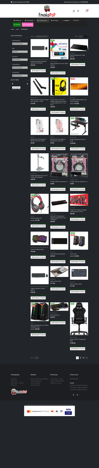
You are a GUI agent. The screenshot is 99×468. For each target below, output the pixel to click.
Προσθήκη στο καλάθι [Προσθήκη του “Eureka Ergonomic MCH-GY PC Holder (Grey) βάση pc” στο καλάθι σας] (39, 185)
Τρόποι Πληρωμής (35, 383)
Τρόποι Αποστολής (35, 385)
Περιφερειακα (44, 20)
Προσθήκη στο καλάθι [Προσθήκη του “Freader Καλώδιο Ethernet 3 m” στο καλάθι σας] (59, 189)
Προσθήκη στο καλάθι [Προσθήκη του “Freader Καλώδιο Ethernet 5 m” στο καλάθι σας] (79, 189)
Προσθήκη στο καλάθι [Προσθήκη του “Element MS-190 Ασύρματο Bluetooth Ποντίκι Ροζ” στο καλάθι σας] (59, 148)
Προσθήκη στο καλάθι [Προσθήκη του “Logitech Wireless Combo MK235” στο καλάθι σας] (39, 298)
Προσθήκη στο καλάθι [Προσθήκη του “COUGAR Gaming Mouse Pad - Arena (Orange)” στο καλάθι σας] (79, 109)
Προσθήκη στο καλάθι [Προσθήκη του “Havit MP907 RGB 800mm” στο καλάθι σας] (59, 261)
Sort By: (32, 36)
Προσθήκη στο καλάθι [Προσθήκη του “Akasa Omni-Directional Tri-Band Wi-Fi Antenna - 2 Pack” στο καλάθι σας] (39, 109)
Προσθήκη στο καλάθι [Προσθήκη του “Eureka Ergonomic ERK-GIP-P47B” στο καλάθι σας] (79, 149)
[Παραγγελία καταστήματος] (41, 36)
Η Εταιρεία (13, 379)
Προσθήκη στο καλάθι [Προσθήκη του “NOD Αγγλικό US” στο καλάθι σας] (59, 322)
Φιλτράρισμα (16, 87)
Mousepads (72, 53)
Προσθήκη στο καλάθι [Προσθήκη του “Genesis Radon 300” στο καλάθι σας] (39, 226)
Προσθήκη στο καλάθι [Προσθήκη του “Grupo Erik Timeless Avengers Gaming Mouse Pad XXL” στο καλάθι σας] (79, 219)
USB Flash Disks (54, 61)
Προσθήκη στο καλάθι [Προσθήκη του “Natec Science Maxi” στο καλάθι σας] (59, 289)
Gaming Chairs (73, 337)
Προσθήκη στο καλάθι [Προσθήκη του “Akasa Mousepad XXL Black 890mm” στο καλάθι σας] (79, 64)
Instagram (77, 395)
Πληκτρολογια (34, 59)
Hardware (31, 20)
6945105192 (84, 2)
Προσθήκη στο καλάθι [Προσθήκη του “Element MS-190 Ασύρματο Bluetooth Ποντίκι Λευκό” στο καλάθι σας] (39, 148)
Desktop (19, 20)
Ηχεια (71, 252)
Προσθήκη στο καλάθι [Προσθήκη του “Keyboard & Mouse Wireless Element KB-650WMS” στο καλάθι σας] (39, 70)
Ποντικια (33, 137)
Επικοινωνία (14, 381)
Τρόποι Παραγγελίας (36, 381)
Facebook (73, 395)
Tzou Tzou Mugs (28, 25)
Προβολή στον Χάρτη (55, 383)
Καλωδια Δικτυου (34, 97)
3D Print (76, 20)
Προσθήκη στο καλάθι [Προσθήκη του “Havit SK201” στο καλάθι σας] (79, 261)
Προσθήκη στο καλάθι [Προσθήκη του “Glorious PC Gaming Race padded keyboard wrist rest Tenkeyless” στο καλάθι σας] (59, 227)
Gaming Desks (73, 137)
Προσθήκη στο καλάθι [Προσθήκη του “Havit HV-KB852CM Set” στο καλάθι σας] (39, 257)
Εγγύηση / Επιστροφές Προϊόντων (39, 379)
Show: (76, 36)
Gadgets (67, 20)
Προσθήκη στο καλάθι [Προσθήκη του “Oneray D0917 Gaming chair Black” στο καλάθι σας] (79, 348)
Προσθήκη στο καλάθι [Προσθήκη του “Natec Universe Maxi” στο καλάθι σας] (79, 291)
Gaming (56, 20)
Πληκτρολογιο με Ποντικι (43, 59)
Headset (52, 97)
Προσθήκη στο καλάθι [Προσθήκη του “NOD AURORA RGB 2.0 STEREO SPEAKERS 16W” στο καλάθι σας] (39, 334)
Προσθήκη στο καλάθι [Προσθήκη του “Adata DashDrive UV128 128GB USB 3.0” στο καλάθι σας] (59, 73)
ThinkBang (70, 404)
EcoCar (18, 25)
